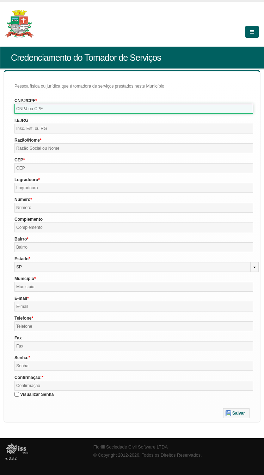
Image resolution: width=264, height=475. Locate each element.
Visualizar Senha (37, 394)
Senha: (21, 357)
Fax (18, 338)
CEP (18, 160)
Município (24, 278)
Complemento (28, 219)
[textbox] (133, 109)
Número (22, 199)
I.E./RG (21, 120)
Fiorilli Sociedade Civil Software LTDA (130, 447)
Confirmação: (28, 377)
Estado (21, 258)
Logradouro (26, 179)
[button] (236, 413)
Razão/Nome (27, 140)
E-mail (20, 298)
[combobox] (136, 267)
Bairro (20, 239)
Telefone (22, 318)
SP (19, 267)
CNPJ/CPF (24, 100)
